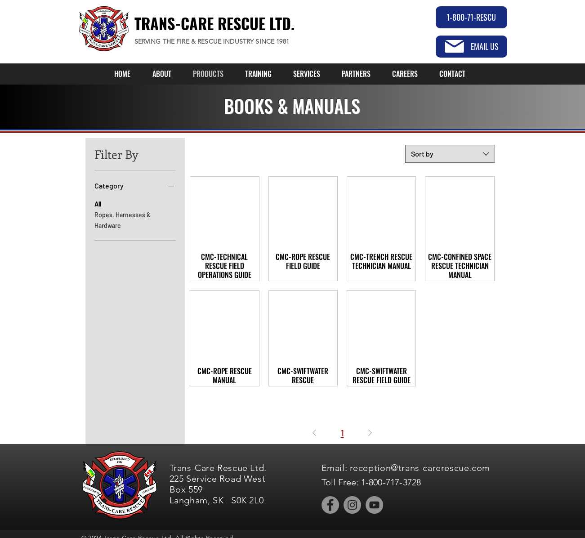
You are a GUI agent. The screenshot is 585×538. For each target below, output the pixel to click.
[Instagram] (352, 505)
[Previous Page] (314, 432)
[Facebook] (330, 505)
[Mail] (454, 46)
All (97, 203)
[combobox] (450, 154)
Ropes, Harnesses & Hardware (122, 219)
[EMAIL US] (471, 47)
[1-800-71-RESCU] (471, 17)
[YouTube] (374, 505)
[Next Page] (370, 432)
